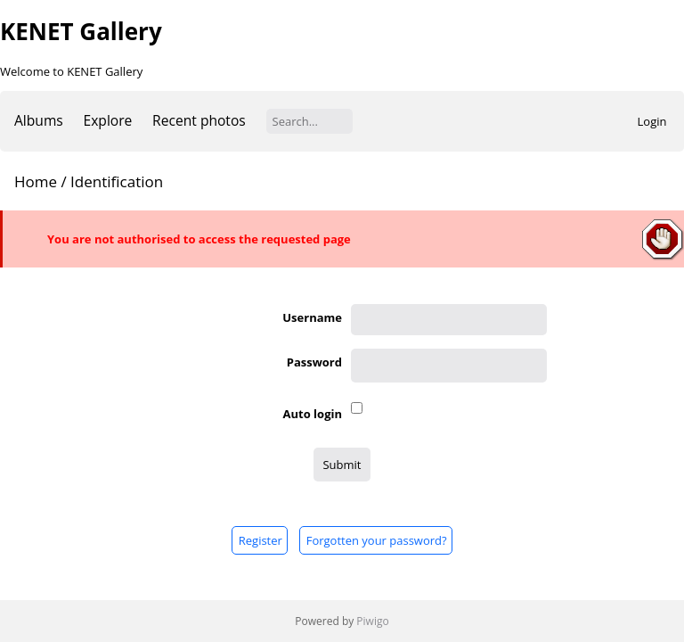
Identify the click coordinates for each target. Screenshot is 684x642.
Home (35, 181)
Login (652, 121)
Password (314, 362)
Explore (108, 120)
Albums (38, 120)
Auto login (312, 414)
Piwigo (372, 621)
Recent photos (199, 120)
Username (312, 317)
